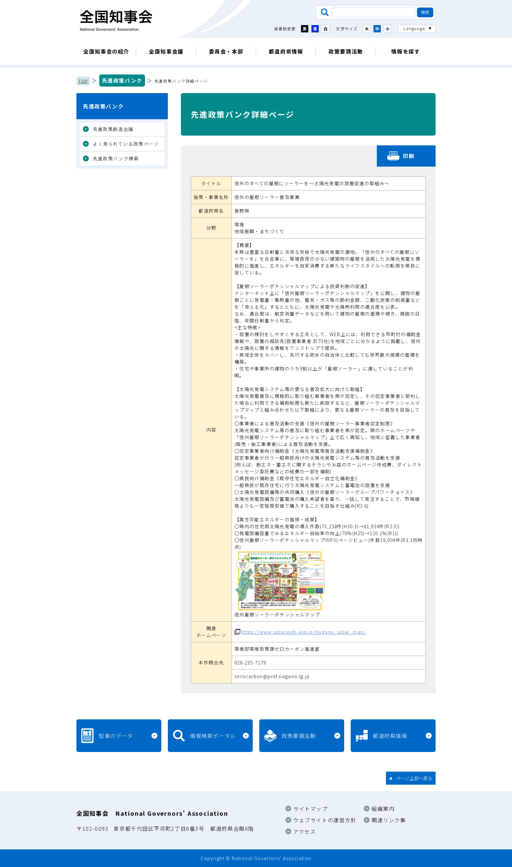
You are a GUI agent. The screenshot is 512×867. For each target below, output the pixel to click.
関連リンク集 (389, 820)
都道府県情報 (286, 51)
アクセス (304, 831)
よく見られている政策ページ (126, 143)
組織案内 (383, 808)
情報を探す (405, 51)
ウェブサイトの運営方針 (325, 820)
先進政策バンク (122, 80)
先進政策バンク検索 (116, 158)
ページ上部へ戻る (414, 778)
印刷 (408, 156)
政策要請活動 (345, 51)
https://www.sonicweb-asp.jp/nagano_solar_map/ (303, 632)
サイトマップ (310, 808)
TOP (83, 81)
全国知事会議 (166, 51)
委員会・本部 (226, 51)
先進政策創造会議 (113, 129)
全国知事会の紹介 (106, 51)
